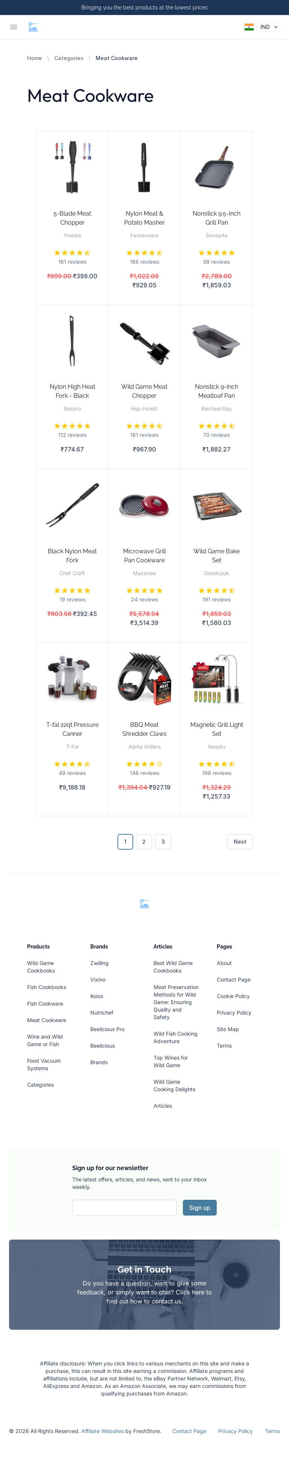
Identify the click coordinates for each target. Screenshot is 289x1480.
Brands (99, 1062)
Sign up (199, 1207)
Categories (69, 58)
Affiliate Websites (102, 1431)
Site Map (228, 1029)
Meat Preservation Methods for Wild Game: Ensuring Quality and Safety (176, 1002)
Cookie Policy (233, 996)
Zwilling (99, 963)
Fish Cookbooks (46, 987)
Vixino (97, 979)
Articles (163, 1105)
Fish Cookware (45, 1003)
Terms (224, 1045)
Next (240, 841)
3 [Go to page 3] (163, 841)
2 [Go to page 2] (144, 841)
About (224, 963)
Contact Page (234, 979)
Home (34, 58)
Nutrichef (101, 1012)
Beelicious (102, 1045)
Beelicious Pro (107, 1029)
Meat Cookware (46, 1020)
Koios (96, 996)
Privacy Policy (234, 1012)
